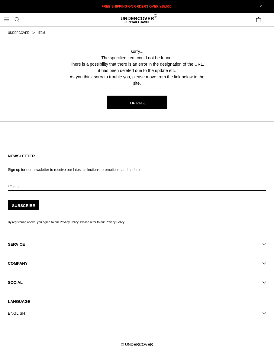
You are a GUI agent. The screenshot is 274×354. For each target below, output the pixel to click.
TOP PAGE (137, 103)
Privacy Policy (115, 222)
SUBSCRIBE (23, 205)
